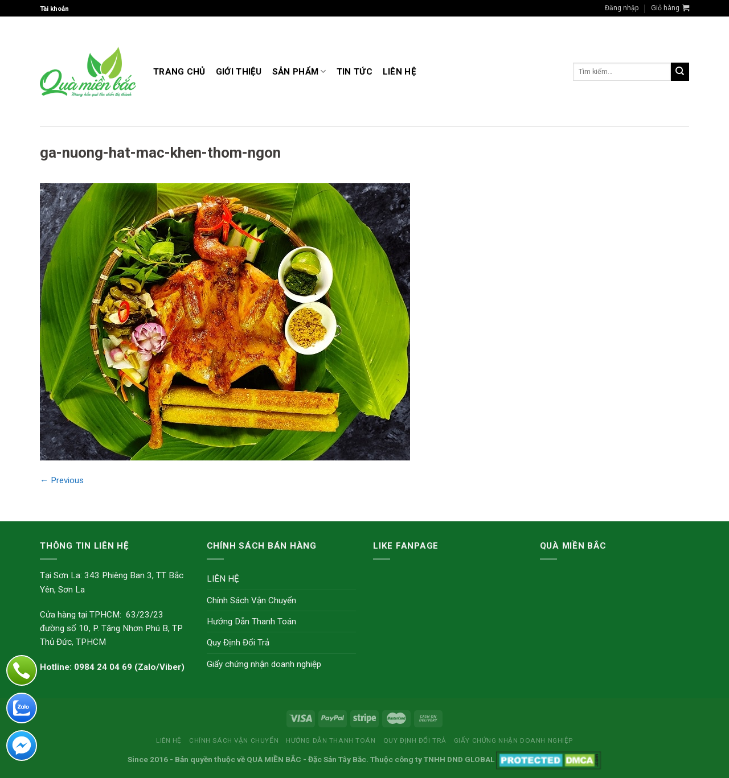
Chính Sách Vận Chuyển (251, 600)
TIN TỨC (354, 72)
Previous (62, 480)
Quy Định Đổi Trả (238, 642)
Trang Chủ (179, 72)
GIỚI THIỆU (239, 72)
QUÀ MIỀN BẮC (274, 759)
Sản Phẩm (299, 71)
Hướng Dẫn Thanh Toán (251, 621)
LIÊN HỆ (399, 72)
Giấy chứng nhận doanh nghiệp (264, 664)
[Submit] (680, 72)
